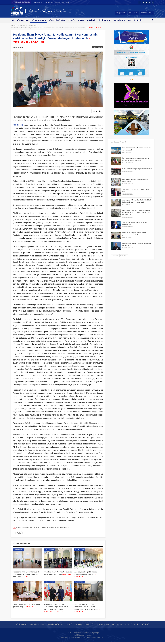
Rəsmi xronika (39, 20)
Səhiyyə (145, 624)
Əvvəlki (115, 255)
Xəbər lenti (23, 20)
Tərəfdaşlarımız (49, 2)
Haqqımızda (36, 2)
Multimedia (123, 20)
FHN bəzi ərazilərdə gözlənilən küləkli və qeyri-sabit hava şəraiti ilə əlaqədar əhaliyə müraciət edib (136, 213)
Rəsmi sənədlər (58, 20)
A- (94, 111)
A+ (100, 111)
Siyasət (73, 20)
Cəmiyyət (94, 20)
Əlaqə (68, 2)
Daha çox (136, 20)
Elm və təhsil (132, 624)
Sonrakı (123, 255)
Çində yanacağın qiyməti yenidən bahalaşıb (137, 169)
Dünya (83, 20)
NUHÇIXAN (18, 125)
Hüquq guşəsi (59, 2)
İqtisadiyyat (108, 20)
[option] (131, 61)
